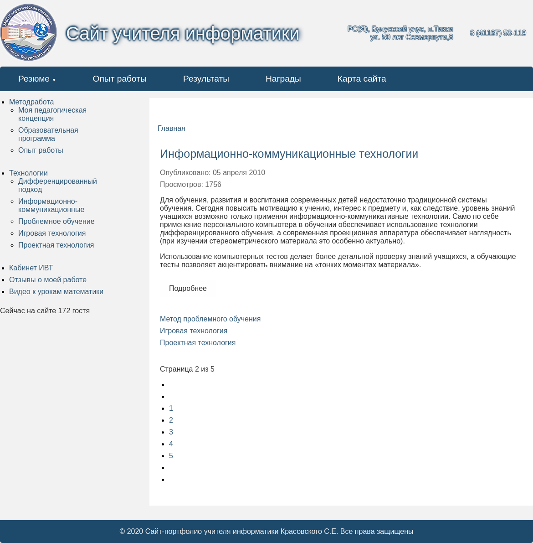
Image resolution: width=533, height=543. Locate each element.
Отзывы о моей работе (48, 280)
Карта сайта (362, 78)
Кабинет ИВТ (31, 268)
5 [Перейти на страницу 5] (171, 456)
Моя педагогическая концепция (52, 114)
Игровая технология (52, 233)
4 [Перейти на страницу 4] (171, 444)
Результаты (206, 78)
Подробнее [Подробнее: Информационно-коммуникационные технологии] (188, 288)
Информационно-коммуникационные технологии (289, 153)
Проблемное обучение (56, 221)
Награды (283, 78)
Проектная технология (56, 245)
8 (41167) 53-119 (498, 33)
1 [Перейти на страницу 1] (171, 408)
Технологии (28, 173)
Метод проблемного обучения (210, 319)
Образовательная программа (48, 134)
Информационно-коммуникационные (51, 205)
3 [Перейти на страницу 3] (171, 432)
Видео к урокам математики (56, 291)
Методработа (31, 102)
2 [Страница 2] (171, 420)
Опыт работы (120, 78)
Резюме (34, 78)
